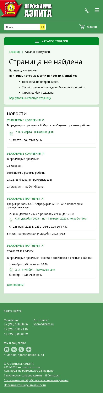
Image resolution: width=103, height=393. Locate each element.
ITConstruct (52, 375)
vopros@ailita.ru (44, 324)
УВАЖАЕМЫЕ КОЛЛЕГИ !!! (24, 120)
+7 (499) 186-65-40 (16, 333)
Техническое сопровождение (23, 375)
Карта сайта (13, 311)
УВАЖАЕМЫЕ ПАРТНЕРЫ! (23, 198)
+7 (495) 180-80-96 (16, 324)
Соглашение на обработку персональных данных (36, 380)
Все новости (15, 285)
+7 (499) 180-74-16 (16, 329)
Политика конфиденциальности (25, 385)
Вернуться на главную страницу (30, 98)
